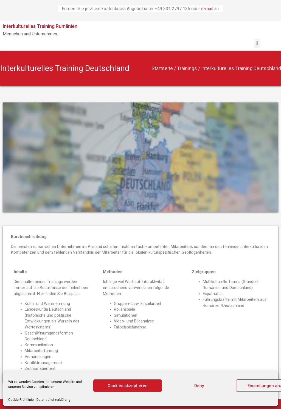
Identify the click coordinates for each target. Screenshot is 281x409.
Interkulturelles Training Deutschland (64, 68)
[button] (257, 43)
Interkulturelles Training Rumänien (40, 26)
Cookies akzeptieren (128, 385)
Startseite (162, 68)
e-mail (207, 8)
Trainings (187, 68)
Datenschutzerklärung (53, 400)
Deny (199, 385)
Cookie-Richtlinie (21, 400)
